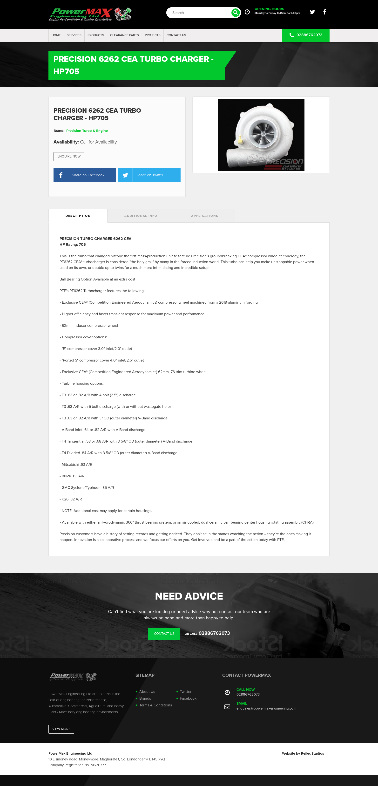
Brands (145, 698)
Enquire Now (69, 156)
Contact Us (176, 35)
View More (61, 729)
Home (56, 35)
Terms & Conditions (155, 705)
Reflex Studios (312, 753)
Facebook (188, 698)
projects (153, 35)
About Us (147, 691)
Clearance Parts (124, 35)
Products (96, 35)
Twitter (185, 691)
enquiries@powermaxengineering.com (266, 708)
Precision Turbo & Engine (87, 131)
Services (74, 35)
